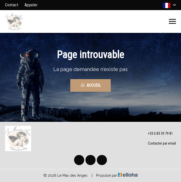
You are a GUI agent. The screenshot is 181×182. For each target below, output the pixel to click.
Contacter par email (159, 143)
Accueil (90, 85)
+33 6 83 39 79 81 (157, 133)
